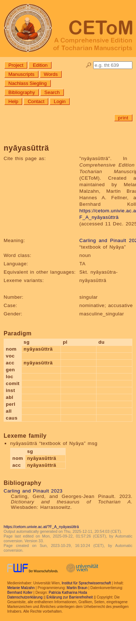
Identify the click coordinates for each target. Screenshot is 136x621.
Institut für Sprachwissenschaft (86, 583)
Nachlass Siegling (27, 83)
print (123, 117)
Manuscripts (21, 74)
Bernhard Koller (19, 593)
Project (15, 65)
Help (13, 101)
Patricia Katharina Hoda (68, 593)
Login (60, 101)
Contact (36, 101)
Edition (40, 65)
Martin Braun (77, 588)
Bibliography (21, 92)
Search (51, 92)
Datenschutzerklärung (24, 597)
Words (51, 74)
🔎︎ (89, 65)
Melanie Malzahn (21, 588)
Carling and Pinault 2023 (33, 491)
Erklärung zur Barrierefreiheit (69, 597)
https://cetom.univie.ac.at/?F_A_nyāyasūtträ (41, 526)
